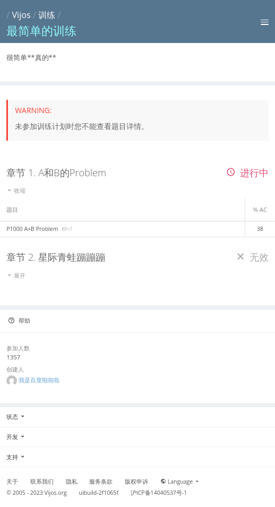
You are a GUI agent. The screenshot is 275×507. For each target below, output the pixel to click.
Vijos (21, 15)
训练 (46, 15)
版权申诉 (136, 481)
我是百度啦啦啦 (39, 380)
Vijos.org (56, 492)
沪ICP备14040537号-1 (159, 492)
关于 (12, 481)
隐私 (72, 481)
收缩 (15, 190)
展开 (15, 275)
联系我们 (42, 481)
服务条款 (101, 481)
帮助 (19, 320)
